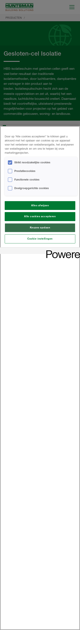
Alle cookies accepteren (40, 216)
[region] (40, 378)
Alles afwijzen (40, 205)
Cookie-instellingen (40, 238)
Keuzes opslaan (40, 227)
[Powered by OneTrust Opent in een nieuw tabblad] (61, 251)
